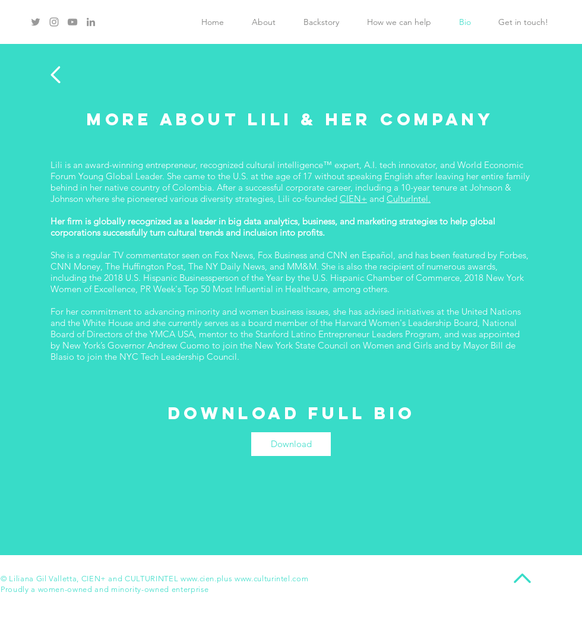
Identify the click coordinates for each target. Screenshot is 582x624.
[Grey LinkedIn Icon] (91, 22)
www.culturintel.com (271, 578)
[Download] (291, 444)
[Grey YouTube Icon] (72, 22)
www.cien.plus (206, 578)
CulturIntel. (409, 198)
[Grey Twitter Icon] (36, 22)
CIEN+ (353, 198)
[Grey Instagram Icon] (54, 22)
